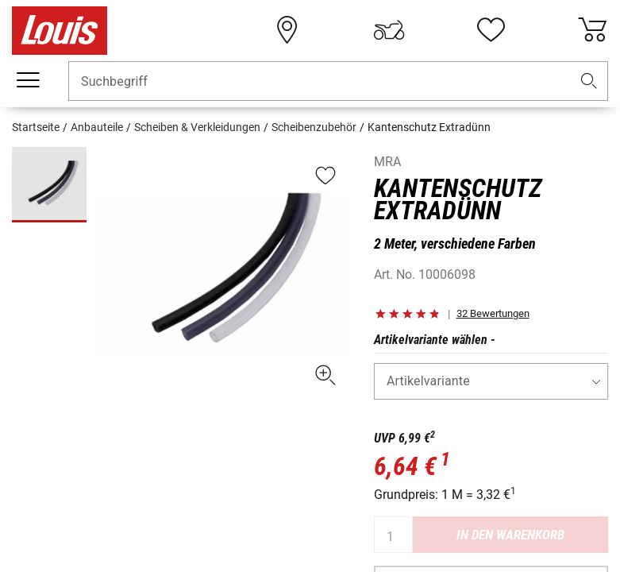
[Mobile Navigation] (28, 80)
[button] (589, 81)
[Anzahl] (393, 534)
